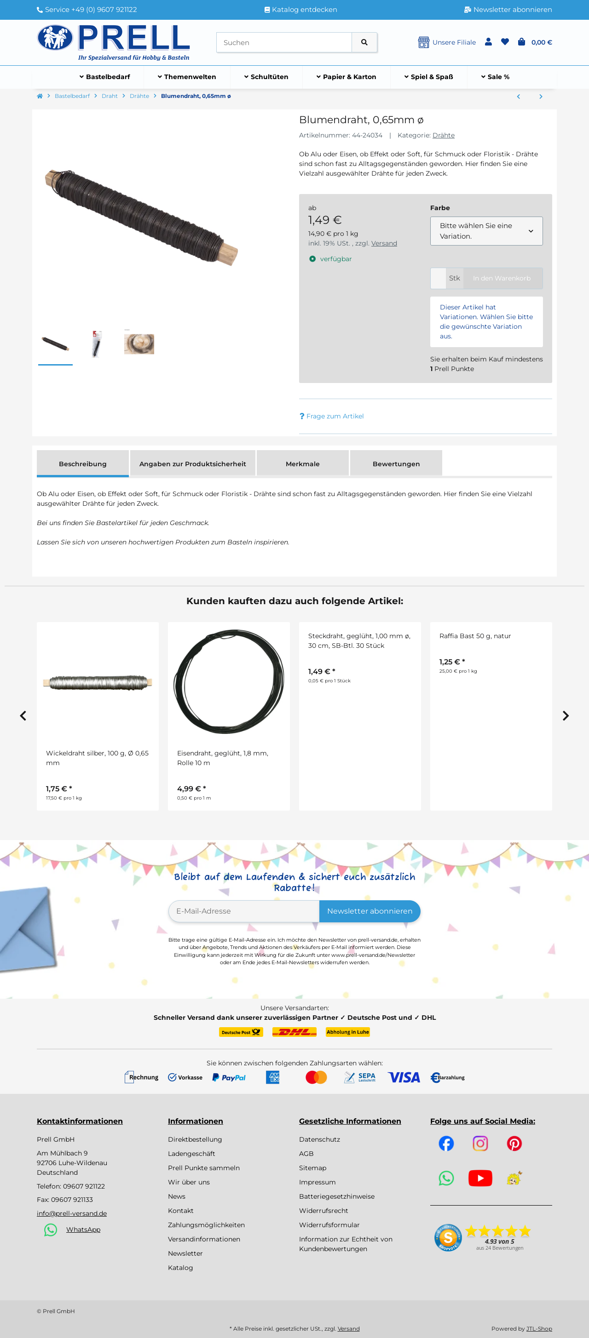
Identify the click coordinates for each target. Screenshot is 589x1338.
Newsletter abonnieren (370, 911)
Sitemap (312, 1168)
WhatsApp (83, 1229)
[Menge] (438, 278)
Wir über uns (189, 1182)
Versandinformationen (204, 1239)
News (176, 1196)
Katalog (180, 1268)
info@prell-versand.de (72, 1213)
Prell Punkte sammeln (204, 1168)
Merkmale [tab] (303, 464)
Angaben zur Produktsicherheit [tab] (192, 464)
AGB (306, 1153)
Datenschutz (319, 1139)
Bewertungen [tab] (396, 464)
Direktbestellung (195, 1139)
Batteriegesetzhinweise (337, 1196)
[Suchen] (284, 42)
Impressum (317, 1182)
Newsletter (185, 1253)
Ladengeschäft (191, 1153)
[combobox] (486, 231)
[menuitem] (105, 77)
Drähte (444, 135)
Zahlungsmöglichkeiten (206, 1225)
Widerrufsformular (329, 1225)
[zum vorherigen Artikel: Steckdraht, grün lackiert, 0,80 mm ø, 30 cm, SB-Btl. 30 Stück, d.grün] (518, 97)
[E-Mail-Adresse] (244, 911)
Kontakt (181, 1210)
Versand (384, 243)
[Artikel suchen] (364, 42)
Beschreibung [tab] (83, 464)
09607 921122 (84, 1186)
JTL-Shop (539, 1328)
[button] (488, 42)
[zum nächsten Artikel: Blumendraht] (541, 97)
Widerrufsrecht (323, 1210)
